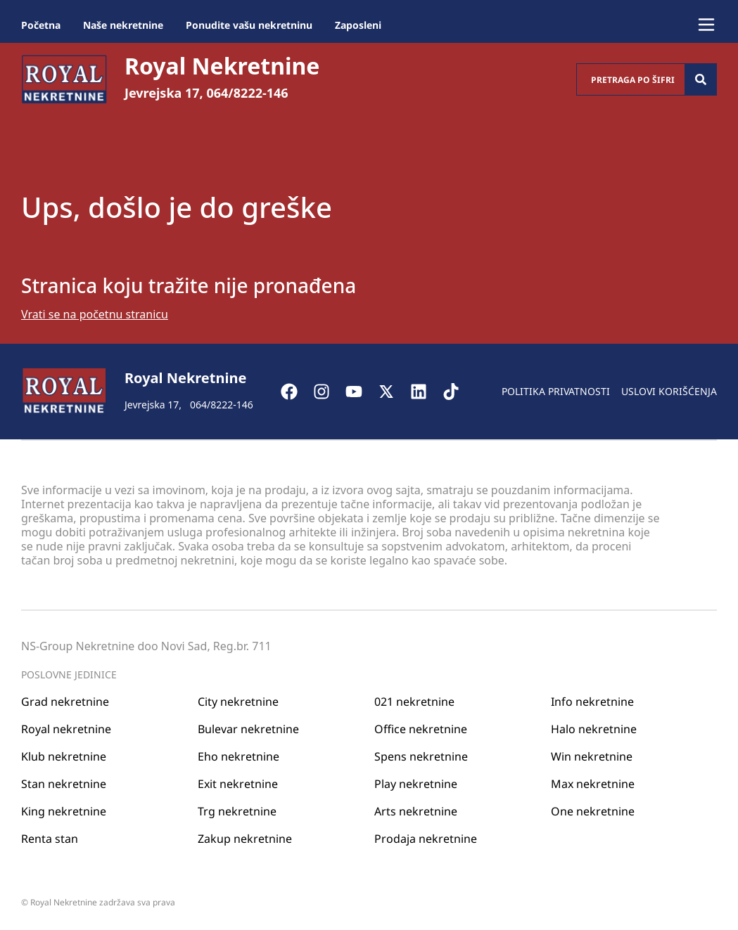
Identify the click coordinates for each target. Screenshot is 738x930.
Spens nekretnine (421, 756)
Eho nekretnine (238, 756)
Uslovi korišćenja (669, 391)
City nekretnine (238, 701)
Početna (41, 25)
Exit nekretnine (238, 784)
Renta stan (49, 838)
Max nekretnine (593, 784)
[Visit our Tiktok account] (458, 391)
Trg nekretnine (237, 811)
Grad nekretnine (65, 701)
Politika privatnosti (556, 391)
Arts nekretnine (415, 811)
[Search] (701, 79)
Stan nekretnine (63, 784)
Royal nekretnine (66, 729)
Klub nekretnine (63, 756)
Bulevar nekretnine (248, 729)
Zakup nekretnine (245, 838)
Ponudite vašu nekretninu (249, 25)
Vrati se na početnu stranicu (94, 314)
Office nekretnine (420, 729)
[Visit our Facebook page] (296, 391)
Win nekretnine (591, 756)
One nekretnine (593, 811)
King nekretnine (63, 811)
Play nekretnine (415, 784)
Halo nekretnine (594, 729)
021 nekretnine (414, 701)
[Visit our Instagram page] (328, 391)
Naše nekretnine (123, 25)
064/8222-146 (247, 92)
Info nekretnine (592, 701)
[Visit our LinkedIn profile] (425, 391)
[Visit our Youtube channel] (360, 391)
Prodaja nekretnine (425, 838)
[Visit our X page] (393, 391)
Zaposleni (358, 25)
